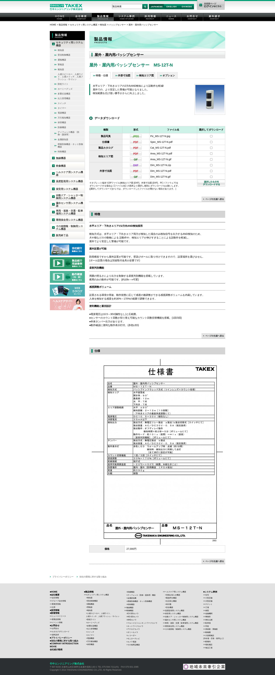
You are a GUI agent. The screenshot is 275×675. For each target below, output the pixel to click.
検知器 (103, 25)
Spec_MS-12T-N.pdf (161, 142)
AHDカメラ (132, 620)
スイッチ (62, 103)
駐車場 (208, 623)
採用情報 (55, 610)
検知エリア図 (146, 75)
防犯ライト (63, 84)
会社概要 (55, 595)
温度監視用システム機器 (69, 181)
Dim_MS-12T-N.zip (160, 165)
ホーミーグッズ (65, 89)
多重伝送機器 (64, 93)
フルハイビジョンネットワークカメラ (142, 623)
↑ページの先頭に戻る (213, 199)
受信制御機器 (64, 55)
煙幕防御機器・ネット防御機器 (70, 145)
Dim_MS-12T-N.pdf (160, 170)
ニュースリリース (59, 616)
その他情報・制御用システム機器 (69, 228)
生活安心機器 (171, 601)
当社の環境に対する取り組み (93, 577)
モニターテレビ (134, 639)
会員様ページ (210, 5)
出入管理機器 (64, 98)
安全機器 (169, 607)
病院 (207, 610)
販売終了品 (62, 235)
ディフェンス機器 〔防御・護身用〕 (68, 133)
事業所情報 (56, 604)
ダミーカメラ (133, 632)
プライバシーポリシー (62, 577)
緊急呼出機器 (171, 598)
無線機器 (61, 158)
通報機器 (62, 60)
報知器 (61, 69)
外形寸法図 (124, 75)
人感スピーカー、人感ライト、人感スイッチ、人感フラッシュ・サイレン (70, 77)
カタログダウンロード (60, 632)
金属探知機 (132, 598)
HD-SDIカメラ (133, 617)
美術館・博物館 (211, 629)
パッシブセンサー (117, 25)
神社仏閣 (208, 620)
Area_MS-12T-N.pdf (161, 153)
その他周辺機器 (134, 645)
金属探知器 (63, 139)
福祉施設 (208, 645)
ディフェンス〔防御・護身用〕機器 (142, 595)
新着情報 (55, 613)
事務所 (208, 617)
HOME (53, 25)
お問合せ (55, 625)
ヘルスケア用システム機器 (69, 174)
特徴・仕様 (102, 75)
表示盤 (168, 604)
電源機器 (62, 113)
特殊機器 (62, 151)
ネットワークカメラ (135, 626)
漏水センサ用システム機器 (69, 204)
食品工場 (208, 648)
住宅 (207, 595)
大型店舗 (208, 601)
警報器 (61, 64)
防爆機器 (62, 127)
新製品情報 (56, 619)
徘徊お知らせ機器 (173, 595)
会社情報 (55, 598)
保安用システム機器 (67, 189)
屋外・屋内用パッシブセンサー (143, 25)
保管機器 (62, 122)
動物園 (208, 632)
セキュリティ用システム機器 (83, 25)
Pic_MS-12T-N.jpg (160, 136)
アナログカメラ (134, 629)
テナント (208, 604)
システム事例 (210, 592)
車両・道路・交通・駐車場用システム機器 (69, 212)
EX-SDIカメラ (133, 613)
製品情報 (63, 25)
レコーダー (132, 635)
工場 (207, 607)
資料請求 (55, 635)
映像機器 (61, 165)
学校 (207, 626)
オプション (169, 75)
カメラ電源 (132, 642)
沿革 (53, 607)
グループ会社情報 (59, 601)
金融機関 (208, 613)
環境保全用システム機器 (69, 219)
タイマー (62, 108)
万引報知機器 (64, 118)
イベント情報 (57, 622)
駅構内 (208, 642)
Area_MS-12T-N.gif (160, 159)
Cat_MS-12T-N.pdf (160, 147)
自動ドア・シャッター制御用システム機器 (69, 197)
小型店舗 (208, 598)
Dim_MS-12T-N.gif (160, 176)
